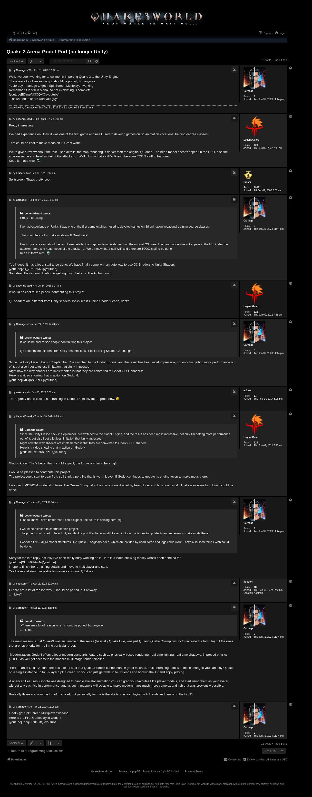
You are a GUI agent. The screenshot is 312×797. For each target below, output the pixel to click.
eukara (247, 390)
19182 (257, 187)
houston (248, 581)
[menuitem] (32, 33)
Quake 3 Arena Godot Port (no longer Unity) (57, 51)
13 (255, 395)
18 (255, 587)
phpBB (136, 771)
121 (256, 145)
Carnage (248, 91)
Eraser (247, 182)
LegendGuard (251, 139)
